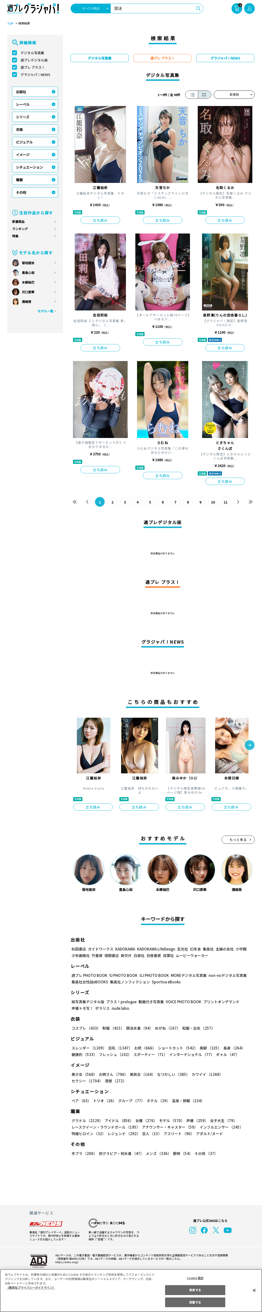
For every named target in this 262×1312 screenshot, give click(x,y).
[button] (249, 745)
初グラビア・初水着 (120, 1153)
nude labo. (121, 1008)
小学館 (240, 948)
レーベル (22, 104)
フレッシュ (114, 1054)
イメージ (22, 154)
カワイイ (205, 1074)
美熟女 (141, 1074)
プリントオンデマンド (219, 1001)
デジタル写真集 (32, 52)
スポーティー (149, 1054)
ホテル (157, 1100)
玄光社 (181, 948)
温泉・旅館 (187, 1100)
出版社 (21, 91)
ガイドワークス (100, 948)
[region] (131, 1290)
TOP (10, 23)
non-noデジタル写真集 (224, 975)
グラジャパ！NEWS (35, 74)
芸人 (151, 1133)
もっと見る (238, 839)
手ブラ (84, 1153)
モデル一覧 (45, 311)
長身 (231, 1047)
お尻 (143, 1047)
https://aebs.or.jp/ (66, 1262)
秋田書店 (79, 948)
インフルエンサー (220, 1127)
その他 (21, 192)
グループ (131, 1100)
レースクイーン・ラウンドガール (106, 1127)
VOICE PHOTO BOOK (182, 1001)
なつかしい (172, 1074)
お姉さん (112, 1074)
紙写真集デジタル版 (88, 1001)
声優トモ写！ (82, 1008)
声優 (195, 1120)
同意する (195, 1302)
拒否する (195, 1290)
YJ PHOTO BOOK (122, 975)
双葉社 (168, 955)
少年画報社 (81, 955)
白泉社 (139, 955)
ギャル (226, 1054)
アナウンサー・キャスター (169, 1127)
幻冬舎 (194, 948)
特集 (15, 236)
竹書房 (97, 955)
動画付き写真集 (150, 1001)
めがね (166, 1028)
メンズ (157, 1153)
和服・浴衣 (197, 1028)
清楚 (82, 1080)
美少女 (84, 1074)
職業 (19, 179)
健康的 (84, 1054)
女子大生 (221, 1120)
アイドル (118, 1120)
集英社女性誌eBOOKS (90, 981)
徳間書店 (111, 955)
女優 (145, 1120)
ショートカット (176, 1047)
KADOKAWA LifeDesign (156, 948)
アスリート (178, 1133)
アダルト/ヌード (208, 1133)
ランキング (20, 228)
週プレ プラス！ (33, 67)
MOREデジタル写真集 (186, 975)
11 (226, 502)
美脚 (208, 1047)
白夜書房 (153, 955)
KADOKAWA (125, 948)
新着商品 (18, 221)
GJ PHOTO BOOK (152, 975)
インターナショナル (190, 1054)
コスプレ (86, 1028)
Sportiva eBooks (165, 981)
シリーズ (22, 116)
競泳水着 (138, 1028)
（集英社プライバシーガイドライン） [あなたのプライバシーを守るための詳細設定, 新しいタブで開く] (30, 1287)
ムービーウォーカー (192, 955)
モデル (170, 1120)
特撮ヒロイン (88, 1133)
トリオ (104, 1100)
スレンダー (89, 1047)
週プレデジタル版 (34, 60)
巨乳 (119, 1047)
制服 (112, 1028)
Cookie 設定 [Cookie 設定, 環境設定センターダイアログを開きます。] (195, 1278)
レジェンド (123, 1133)
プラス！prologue (121, 1001)
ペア (81, 1100)
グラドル (87, 1120)
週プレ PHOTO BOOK (89, 975)
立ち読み (100, 220)
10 (213, 502)
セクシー (238, 1074)
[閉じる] (254, 1290)
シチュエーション (29, 167)
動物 (181, 1153)
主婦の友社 (224, 948)
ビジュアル (24, 142)
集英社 (207, 948)
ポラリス (102, 1008)
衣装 (19, 129)
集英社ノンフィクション (129, 981)
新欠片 (126, 955)
